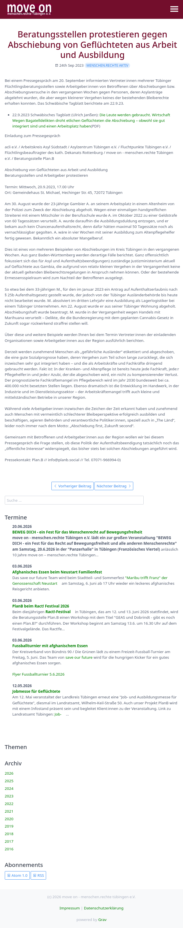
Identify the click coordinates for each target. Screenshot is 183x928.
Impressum (70, 908)
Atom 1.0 (17, 875)
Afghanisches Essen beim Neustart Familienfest (57, 572)
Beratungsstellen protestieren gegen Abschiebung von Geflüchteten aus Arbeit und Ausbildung (92, 44)
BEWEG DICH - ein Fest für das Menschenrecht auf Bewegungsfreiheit (77, 532)
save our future (79, 657)
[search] (74, 500)
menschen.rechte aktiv (107, 65)
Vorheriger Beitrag (72, 485)
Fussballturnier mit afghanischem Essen (50, 645)
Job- (58, 714)
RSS (38, 875)
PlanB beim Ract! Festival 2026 (40, 606)
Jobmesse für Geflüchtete (36, 691)
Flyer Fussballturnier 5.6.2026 (38, 674)
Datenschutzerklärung (103, 908)
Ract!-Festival (58, 611)
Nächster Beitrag (114, 485)
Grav (102, 919)
